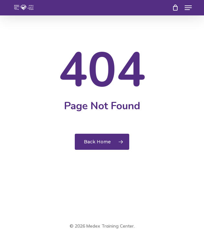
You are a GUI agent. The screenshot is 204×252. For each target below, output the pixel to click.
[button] (188, 7)
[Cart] (175, 8)
